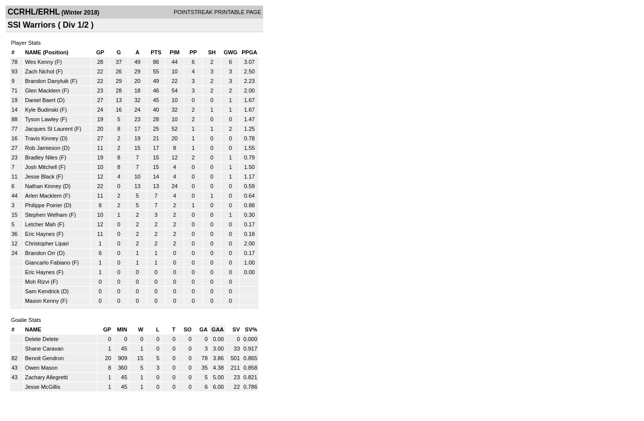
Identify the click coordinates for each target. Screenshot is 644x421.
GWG (230, 52)
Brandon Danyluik (47, 81)
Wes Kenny (39, 62)
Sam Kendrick (42, 291)
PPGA (249, 52)
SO (188, 329)
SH (211, 52)
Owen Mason (41, 368)
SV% (251, 329)
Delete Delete (42, 339)
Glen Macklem (42, 91)
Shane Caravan (44, 349)
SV (236, 329)
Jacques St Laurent (49, 129)
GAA (217, 329)
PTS (155, 52)
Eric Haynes (40, 234)
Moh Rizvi (37, 282)
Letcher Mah (40, 224)
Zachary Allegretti (46, 377)
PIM (175, 52)
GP (100, 52)
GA (203, 329)
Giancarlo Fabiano (47, 263)
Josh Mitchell (41, 167)
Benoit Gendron (44, 358)
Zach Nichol (39, 71)
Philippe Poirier (43, 205)
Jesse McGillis (42, 387)
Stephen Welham (46, 215)
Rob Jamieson (42, 148)
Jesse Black (40, 177)
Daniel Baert (40, 100)
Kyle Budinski (41, 110)
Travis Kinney (41, 138)
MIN (122, 329)
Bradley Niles (41, 157)
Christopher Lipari (47, 243)
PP (193, 52)
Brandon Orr (40, 253)
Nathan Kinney (43, 186)
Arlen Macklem (43, 196)
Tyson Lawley (42, 119)
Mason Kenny (42, 301)
